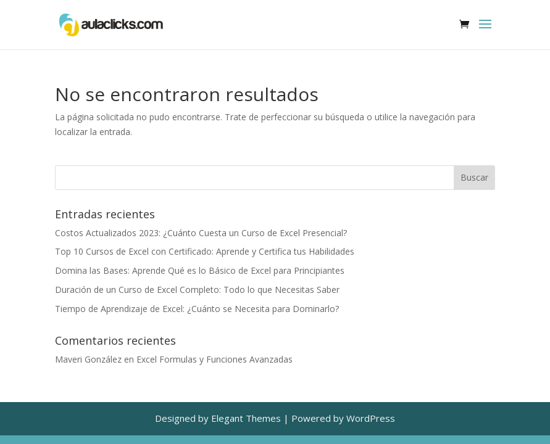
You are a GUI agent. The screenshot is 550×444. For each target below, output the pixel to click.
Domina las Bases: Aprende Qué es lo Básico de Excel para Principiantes (199, 270)
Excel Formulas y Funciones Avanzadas (214, 359)
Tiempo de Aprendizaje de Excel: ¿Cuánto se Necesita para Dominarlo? (197, 308)
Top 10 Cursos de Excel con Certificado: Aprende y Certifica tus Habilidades (204, 251)
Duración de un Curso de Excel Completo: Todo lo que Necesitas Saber (197, 289)
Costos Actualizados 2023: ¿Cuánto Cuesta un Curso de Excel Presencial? (201, 233)
